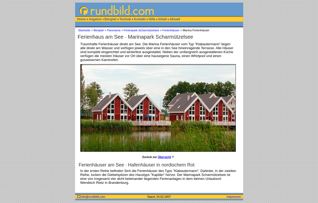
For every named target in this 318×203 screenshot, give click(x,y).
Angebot (95, 19)
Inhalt (162, 19)
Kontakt (140, 19)
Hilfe (152, 19)
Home (81, 19)
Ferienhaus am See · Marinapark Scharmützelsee (135, 37)
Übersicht (164, 157)
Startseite (84, 30)
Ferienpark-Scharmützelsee (141, 30)
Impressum (234, 196)
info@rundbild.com (91, 196)
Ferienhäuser (171, 30)
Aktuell (175, 19)
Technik (125, 19)
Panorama (114, 30)
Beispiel (111, 19)
